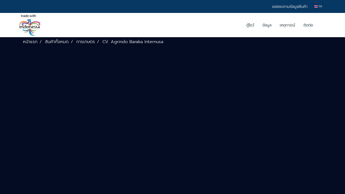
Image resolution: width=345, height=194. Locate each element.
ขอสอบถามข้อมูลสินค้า (290, 6)
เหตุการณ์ (287, 25)
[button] (322, 25)
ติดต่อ (308, 25)
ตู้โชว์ (250, 25)
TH (318, 6)
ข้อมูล (267, 25)
